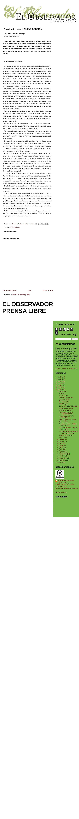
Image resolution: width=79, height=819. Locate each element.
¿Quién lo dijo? (64, 400)
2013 (60, 383)
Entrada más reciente (10, 290)
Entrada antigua (48, 290)
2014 (60, 385)
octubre (62, 456)
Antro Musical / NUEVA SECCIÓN (66, 417)
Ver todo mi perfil (61, 492)
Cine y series (63, 422)
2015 (60, 387)
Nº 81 (11, 227)
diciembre (63, 460)
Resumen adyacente (66, 398)
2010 (60, 377)
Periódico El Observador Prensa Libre (66, 481)
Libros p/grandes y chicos (67, 420)
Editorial (61, 393)
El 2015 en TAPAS (65, 410)
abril (61, 443)
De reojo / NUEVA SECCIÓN (68, 406)
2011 (60, 379)
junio (61, 448)
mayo (61, 445)
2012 (60, 381)
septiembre (63, 454)
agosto (62, 452)
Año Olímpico (63, 404)
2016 (60, 389)
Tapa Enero (63, 437)
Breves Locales (64, 402)
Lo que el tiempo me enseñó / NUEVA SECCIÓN (68, 432)
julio (61, 450)
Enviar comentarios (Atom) (21, 295)
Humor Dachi (63, 395)
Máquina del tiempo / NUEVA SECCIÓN (66, 413)
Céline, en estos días (66, 435)
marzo (62, 441)
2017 (60, 462)
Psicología (17, 227)
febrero (62, 439)
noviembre (63, 458)
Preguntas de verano (66, 408)
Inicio (30, 290)
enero (62, 391)
